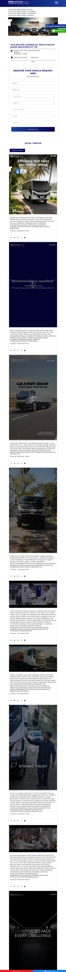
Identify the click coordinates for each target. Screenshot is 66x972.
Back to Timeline (17, 152)
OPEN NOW (34, 59)
